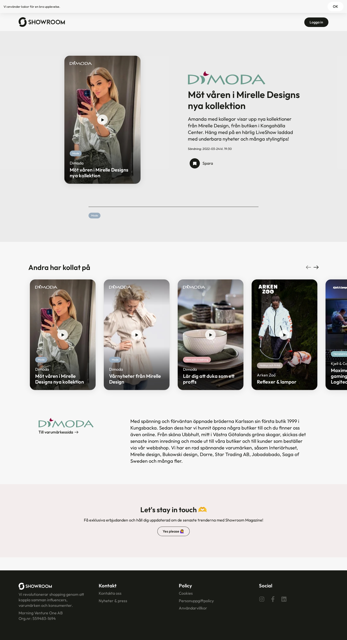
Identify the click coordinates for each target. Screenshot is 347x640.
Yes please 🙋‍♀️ (173, 531)
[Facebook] (273, 599)
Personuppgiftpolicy (196, 600)
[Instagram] (262, 599)
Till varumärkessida (58, 432)
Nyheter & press (113, 600)
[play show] (102, 120)
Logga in (316, 22)
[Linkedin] (284, 599)
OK (335, 6)
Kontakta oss (110, 593)
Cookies (186, 593)
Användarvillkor (193, 608)
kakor (25, 7)
